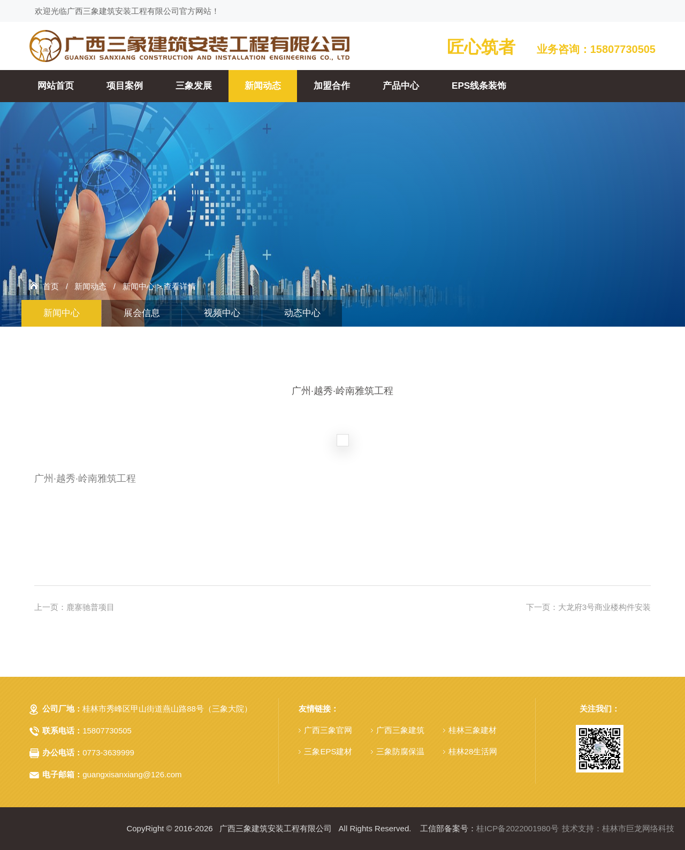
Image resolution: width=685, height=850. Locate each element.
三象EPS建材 (328, 751)
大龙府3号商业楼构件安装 (604, 607)
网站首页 (55, 86)
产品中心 (401, 86)
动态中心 (302, 313)
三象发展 (194, 86)
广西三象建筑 (400, 730)
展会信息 (142, 313)
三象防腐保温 (400, 751)
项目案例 (124, 86)
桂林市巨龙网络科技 (638, 828)
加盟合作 (332, 86)
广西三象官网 (328, 730)
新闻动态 (263, 86)
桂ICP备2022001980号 (517, 828)
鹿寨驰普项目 (90, 607)
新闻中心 (139, 286)
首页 (51, 286)
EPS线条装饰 (479, 86)
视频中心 (222, 313)
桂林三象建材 (472, 730)
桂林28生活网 (473, 751)
